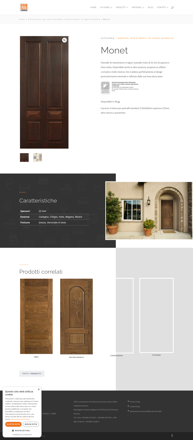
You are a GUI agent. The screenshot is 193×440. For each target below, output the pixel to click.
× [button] (39, 390)
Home (93, 7)
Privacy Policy (135, 402)
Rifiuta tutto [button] (31, 424)
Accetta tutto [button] (13, 424)
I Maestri (122, 38)
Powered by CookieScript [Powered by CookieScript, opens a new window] (22, 435)
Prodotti (121, 7)
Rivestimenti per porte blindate (45, 19)
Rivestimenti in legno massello (83, 19)
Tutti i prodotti (31, 374)
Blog (150, 7)
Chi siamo (105, 7)
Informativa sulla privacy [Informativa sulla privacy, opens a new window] (20, 419)
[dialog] (22, 412)
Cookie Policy (135, 406)
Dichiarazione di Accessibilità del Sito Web (145, 411)
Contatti (161, 7)
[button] (64, 40)
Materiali (137, 7)
